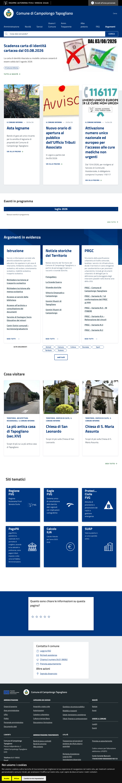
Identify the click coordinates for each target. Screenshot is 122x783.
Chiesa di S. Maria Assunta (99, 429)
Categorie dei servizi (41, 700)
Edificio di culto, (63, 418)
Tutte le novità (12, 74)
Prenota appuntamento (50, 663)
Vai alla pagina (15, 151)
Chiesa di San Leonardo (57, 429)
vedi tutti (61, 357)
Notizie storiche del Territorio (58, 253)
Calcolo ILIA (51, 530)
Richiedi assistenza (48, 655)
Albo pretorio (84, 25)
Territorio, (12, 418)
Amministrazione (11, 700)
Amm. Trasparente (66, 25)
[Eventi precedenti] (6, 209)
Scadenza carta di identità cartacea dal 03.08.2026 (25, 48)
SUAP (88, 528)
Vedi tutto (112, 222)
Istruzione (15, 250)
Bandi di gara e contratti (42, 741)
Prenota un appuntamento (102, 741)
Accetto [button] (6, 778)
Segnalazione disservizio (72, 759)
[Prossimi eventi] (116, 209)
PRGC (89, 250)
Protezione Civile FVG (92, 494)
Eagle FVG (50, 492)
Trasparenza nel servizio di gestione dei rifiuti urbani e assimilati (72, 743)
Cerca (112, 33)
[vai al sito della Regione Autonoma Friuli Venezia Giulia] (27, 3)
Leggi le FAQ (45, 650)
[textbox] (60, 616)
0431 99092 (54, 659)
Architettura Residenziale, (17, 419)
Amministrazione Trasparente (46, 734)
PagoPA (14, 528)
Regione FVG (14, 492)
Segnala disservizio (48, 673)
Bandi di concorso (39, 743)
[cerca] (115, 13)
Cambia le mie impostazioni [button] (34, 778)
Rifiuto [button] (16, 778)
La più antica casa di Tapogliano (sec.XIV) (21, 431)
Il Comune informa (15, 122)
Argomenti (110, 26)
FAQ (98, 26)
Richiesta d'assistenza (71, 753)
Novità (94, 700)
